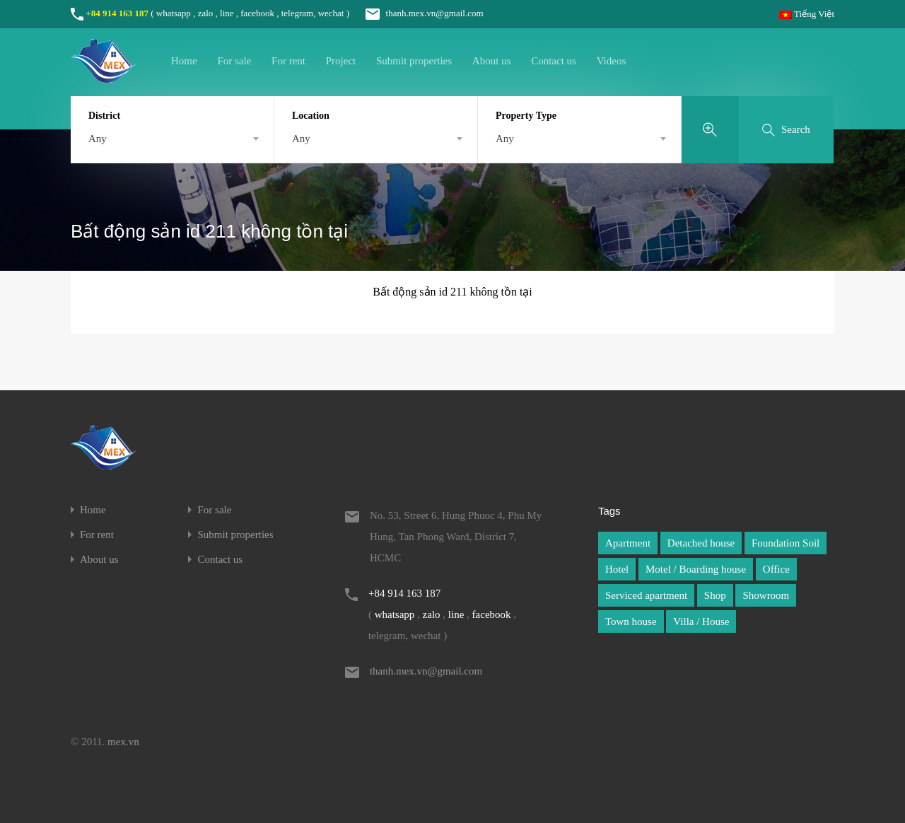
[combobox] (172, 138)
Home (184, 60)
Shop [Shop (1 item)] (715, 595)
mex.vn (123, 741)
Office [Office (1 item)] (776, 569)
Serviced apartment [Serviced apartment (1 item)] (646, 595)
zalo (206, 13)
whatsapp (173, 13)
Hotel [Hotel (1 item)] (617, 569)
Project (341, 60)
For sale (234, 60)
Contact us (553, 60)
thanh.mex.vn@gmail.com (417, 13)
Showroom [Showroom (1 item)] (765, 595)
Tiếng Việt (806, 13)
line (227, 13)
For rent (288, 60)
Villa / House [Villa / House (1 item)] (701, 621)
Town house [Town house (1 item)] (631, 621)
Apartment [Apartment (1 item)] (627, 543)
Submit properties (414, 60)
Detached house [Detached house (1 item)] (701, 543)
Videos (611, 60)
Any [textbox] (97, 138)
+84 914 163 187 (117, 13)
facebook (257, 13)
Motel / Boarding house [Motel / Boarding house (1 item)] (696, 569)
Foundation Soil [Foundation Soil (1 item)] (785, 543)
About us (491, 60)
